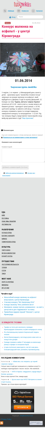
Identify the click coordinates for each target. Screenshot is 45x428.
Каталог (39, 11)
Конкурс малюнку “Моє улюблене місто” (19, 305)
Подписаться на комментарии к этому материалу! (20, 137)
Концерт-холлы (7, 256)
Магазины (5, 285)
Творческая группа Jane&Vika (23, 87)
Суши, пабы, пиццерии (9, 221)
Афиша (11, 11)
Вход (13, 17)
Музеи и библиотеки (8, 253)
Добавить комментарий (15, 167)
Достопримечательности (10, 264)
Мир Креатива (27, 118)
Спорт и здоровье (8, 282)
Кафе (3, 215)
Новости (25, 11)
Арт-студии (5, 288)
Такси (4, 273)
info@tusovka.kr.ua (26, 416)
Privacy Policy (6, 419)
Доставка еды (6, 224)
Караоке (4, 239)
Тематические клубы (9, 242)
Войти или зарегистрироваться (14, 173)
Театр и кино (6, 250)
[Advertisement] (22, 194)
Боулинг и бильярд (8, 236)
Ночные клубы (7, 233)
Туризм (4, 267)
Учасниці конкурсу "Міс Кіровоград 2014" (19, 302)
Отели (4, 270)
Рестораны (5, 218)
